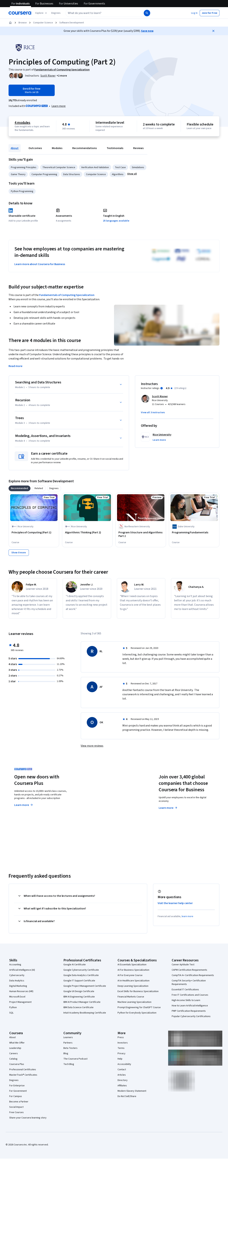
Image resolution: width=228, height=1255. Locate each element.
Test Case (120, 167)
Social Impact (16, 1107)
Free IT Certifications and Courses (190, 995)
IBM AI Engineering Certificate (79, 997)
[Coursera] (20, 13)
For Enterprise (17, 1085)
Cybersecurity (16, 975)
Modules (57, 148)
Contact (122, 1069)
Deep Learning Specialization (133, 986)
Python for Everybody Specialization (137, 1013)
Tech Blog (68, 1064)
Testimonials (115, 148)
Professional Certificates (22, 1069)
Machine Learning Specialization (134, 1002)
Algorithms (117, 174)
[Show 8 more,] (19, 552)
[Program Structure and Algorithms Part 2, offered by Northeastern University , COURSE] (140, 534)
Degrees (14, 1080)
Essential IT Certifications (185, 989)
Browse (23, 22)
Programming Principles (23, 167)
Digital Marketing (18, 986)
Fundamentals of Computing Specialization (66, 295)
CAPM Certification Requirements (189, 970)
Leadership (15, 1048)
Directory (123, 1080)
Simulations (138, 167)
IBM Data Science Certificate (78, 1007)
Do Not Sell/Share (127, 1096)
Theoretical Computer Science (58, 167)
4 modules (22, 122)
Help (120, 1059)
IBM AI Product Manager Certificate (81, 1002)
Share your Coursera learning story (27, 1118)
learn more (187, 916)
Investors (123, 1043)
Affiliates (122, 1085)
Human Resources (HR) (21, 991)
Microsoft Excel (17, 997)
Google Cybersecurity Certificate (81, 970)
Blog (65, 1053)
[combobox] (104, 13)
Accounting (15, 964)
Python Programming (22, 191)
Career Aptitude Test (183, 964)
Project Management (20, 1002)
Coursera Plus (16, 1064)
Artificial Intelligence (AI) (22, 970)
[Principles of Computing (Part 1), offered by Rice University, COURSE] (34, 532)
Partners (67, 1043)
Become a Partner (18, 1101)
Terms (121, 1048)
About (15, 148)
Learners (68, 1037)
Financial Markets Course (131, 997)
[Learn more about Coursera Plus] (58, 106)
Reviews (138, 148)
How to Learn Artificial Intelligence (190, 1005)
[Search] (147, 13)
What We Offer (17, 1043)
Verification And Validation (95, 167)
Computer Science (43, 22)
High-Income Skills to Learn (186, 1000)
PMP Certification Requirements (189, 1011)
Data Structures (71, 174)
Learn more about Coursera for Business (39, 264)
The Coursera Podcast (75, 1059)
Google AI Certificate (74, 964)
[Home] (10, 22)
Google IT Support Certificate (79, 980)
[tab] (19, 488)
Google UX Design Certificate (78, 991)
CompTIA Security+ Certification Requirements (189, 982)
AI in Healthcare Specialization (133, 980)
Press (121, 1037)
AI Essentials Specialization (132, 964)
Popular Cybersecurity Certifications (191, 1016)
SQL (11, 1013)
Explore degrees (98, 801)
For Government (18, 1091)
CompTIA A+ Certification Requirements (193, 975)
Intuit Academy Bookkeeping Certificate (84, 1013)
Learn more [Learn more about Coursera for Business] (168, 808)
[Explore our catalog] (41, 13)
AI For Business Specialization (133, 970)
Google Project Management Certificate (84, 986)
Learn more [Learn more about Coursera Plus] (23, 805)
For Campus (15, 1096)
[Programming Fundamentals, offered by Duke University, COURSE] (194, 532)
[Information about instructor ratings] (161, 388)
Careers (13, 1053)
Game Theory (18, 174)
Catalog (13, 1059)
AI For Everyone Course (130, 975)
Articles (122, 1075)
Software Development (71, 22)
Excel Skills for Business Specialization (138, 991)
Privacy (121, 1053)
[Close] (213, 31)
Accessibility (124, 1064)
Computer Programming (44, 174)
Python (13, 1007)
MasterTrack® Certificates (23, 1075)
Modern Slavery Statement (132, 1091)
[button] (56, 13)
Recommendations (84, 148)
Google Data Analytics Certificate (81, 975)
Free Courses (16, 1112)
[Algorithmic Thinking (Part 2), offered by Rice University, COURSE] (87, 532)
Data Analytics (16, 980)
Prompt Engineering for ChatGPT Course (139, 1007)
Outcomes (35, 148)
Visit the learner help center (175, 903)
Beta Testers (70, 1048)
